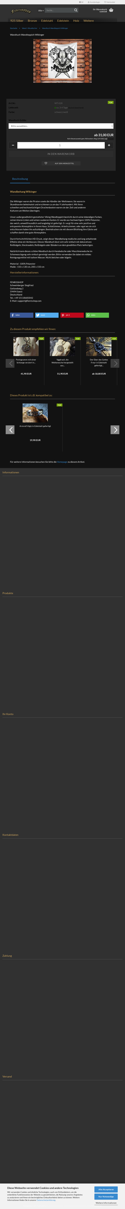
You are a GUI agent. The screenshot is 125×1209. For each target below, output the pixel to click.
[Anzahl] (61, 145)
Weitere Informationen (106, 1203)
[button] (81, 2)
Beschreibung (20, 178)
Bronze (32, 20)
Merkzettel (109, 2)
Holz (76, 20)
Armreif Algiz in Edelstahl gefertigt (35, 426)
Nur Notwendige (106, 1196)
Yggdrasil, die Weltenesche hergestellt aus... (62, 362)
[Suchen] (76, 10)
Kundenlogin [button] (94, 2)
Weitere (88, 20)
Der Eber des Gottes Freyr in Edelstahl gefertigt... (99, 362)
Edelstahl (47, 20)
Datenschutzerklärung (46, 1200)
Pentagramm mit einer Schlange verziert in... (26, 361)
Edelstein (63, 20)
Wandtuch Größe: (18, 120)
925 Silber (16, 20)
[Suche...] (41, 10)
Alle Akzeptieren (106, 1189)
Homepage (62, 461)
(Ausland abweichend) (75, 108)
